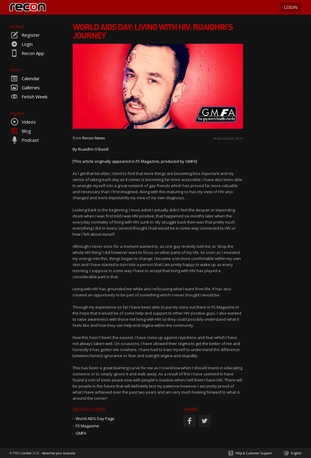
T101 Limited (22, 453)
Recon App (26, 53)
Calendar (24, 78)
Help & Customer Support (253, 453)
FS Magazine (87, 426)
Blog (20, 130)
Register (24, 34)
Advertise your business (58, 453)
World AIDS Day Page (95, 418)
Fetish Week (28, 96)
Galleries (24, 87)
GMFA (81, 433)
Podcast (24, 140)
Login (21, 44)
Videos (22, 121)
